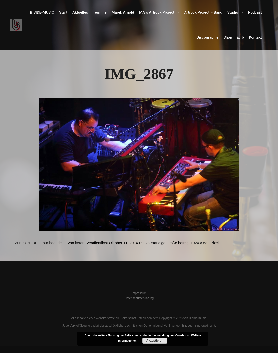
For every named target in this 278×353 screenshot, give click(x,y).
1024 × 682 (200, 243)
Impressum (139, 293)
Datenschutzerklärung (139, 298)
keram (80, 243)
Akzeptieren (154, 340)
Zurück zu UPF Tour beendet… (40, 243)
